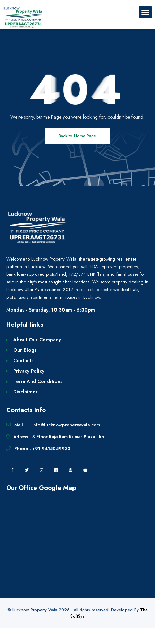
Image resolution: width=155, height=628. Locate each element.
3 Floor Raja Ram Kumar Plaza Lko (68, 436)
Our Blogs (25, 350)
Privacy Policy (28, 370)
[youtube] (85, 470)
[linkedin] (56, 470)
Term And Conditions (38, 381)
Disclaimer (25, 391)
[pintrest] (70, 470)
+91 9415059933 (51, 448)
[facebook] (12, 470)
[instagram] (41, 470)
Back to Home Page (77, 136)
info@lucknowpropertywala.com (66, 425)
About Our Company (37, 339)
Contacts (23, 360)
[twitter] (27, 470)
